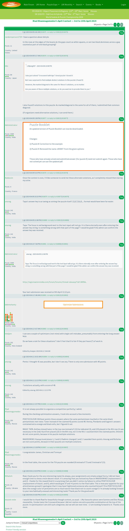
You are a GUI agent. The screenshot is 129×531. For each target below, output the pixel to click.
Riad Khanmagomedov (12, 410)
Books (98, 4)
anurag (8, 201)
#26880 (65, 220)
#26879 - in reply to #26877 (52, 196)
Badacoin (9, 178)
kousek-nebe (10, 499)
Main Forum (29, 4)
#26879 (65, 196)
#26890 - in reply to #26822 (51, 495)
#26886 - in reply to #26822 (51, 404)
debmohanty (10, 304)
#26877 (64, 118)
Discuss (94, 11)
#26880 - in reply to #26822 (52, 220)
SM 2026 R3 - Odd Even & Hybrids (48, 14)
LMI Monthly (67, 4)
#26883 (64, 329)
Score (85, 11)
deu (6, 66)
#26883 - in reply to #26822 (51, 329)
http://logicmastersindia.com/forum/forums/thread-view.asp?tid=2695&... (55, 282)
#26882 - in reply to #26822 (51, 295)
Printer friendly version (16, 529)
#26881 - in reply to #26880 (51, 244)
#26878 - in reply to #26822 (51, 173)
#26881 (64, 244)
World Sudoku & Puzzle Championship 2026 (64, 17)
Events (89, 4)
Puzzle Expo (52, 4)
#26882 (64, 295)
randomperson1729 (13, 37)
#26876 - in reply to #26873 (51, 56)
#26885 (65, 380)
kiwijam (8, 333)
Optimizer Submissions (73, 304)
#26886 (64, 404)
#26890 (64, 495)
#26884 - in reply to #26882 (52, 356)
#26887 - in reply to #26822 (51, 447)
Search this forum (13, 526)
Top (121, 33)
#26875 (64, 32)
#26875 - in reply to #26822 (51, 32)
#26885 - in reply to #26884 (52, 380)
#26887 (64, 447)
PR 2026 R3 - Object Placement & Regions (50, 11)
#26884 (65, 356)
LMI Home (41, 4)
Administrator (11, 125)
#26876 (64, 56)
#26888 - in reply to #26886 (51, 471)
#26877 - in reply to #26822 (51, 118)
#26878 (64, 173)
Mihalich (8, 476)
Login (123, 4)
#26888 (64, 471)
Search (79, 4)
